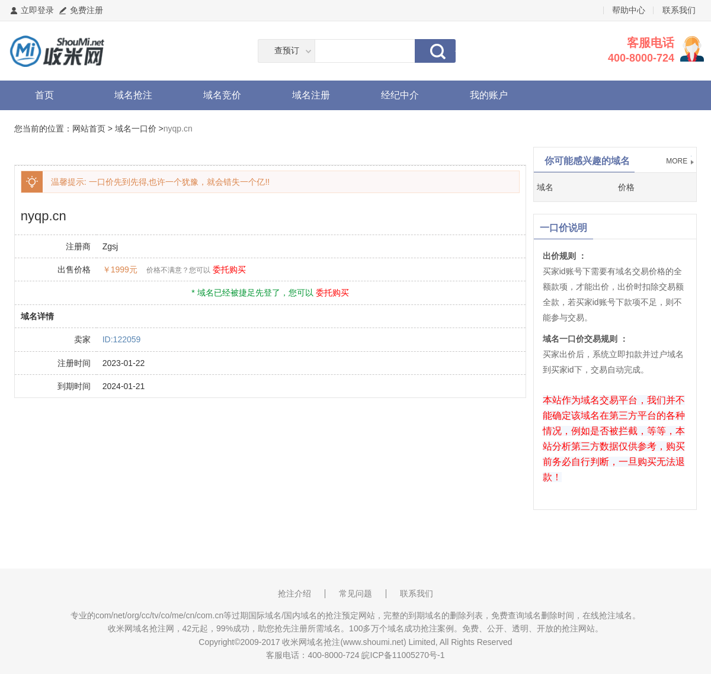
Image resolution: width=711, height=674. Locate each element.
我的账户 (489, 95)
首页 (44, 95)
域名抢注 (133, 95)
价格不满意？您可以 (178, 270)
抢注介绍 (294, 593)
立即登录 (37, 10)
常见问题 (355, 593)
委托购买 (229, 269)
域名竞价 (222, 95)
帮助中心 (628, 10)
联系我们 (679, 10)
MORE (676, 161)
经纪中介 (400, 95)
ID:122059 (122, 339)
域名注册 (311, 95)
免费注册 (86, 10)
